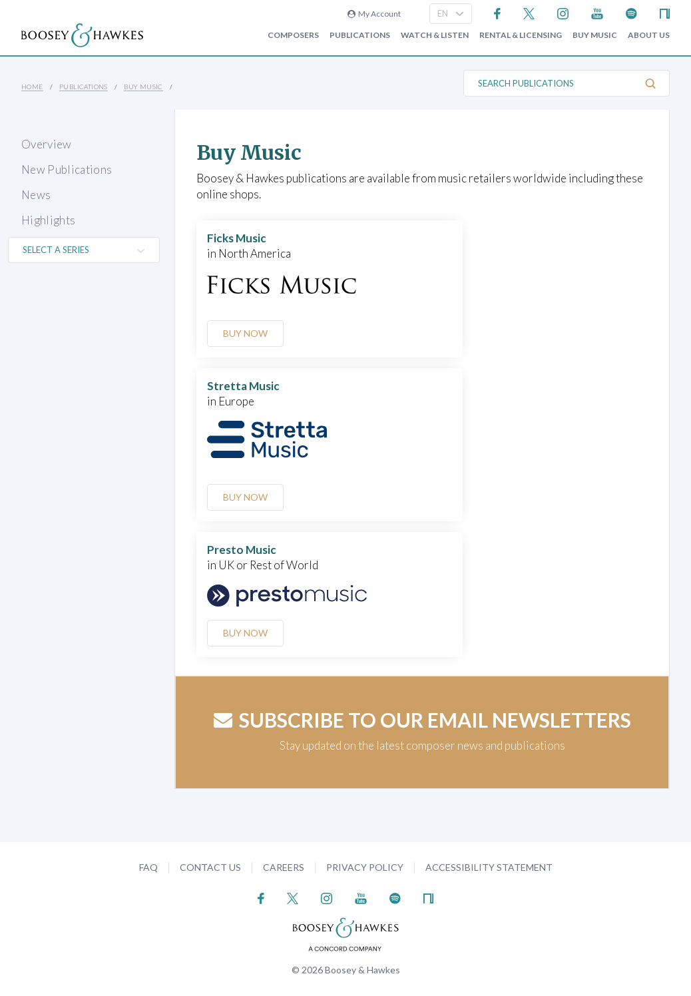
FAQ (148, 867)
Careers (283, 867)
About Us (649, 35)
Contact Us (210, 867)
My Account (374, 14)
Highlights (48, 220)
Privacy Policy (364, 867)
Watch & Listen (435, 35)
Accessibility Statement (489, 867)
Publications (360, 35)
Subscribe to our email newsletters (422, 720)
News (36, 195)
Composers (293, 35)
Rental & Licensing (520, 35)
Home (32, 87)
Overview (46, 144)
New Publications (66, 169)
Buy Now (246, 333)
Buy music (595, 35)
